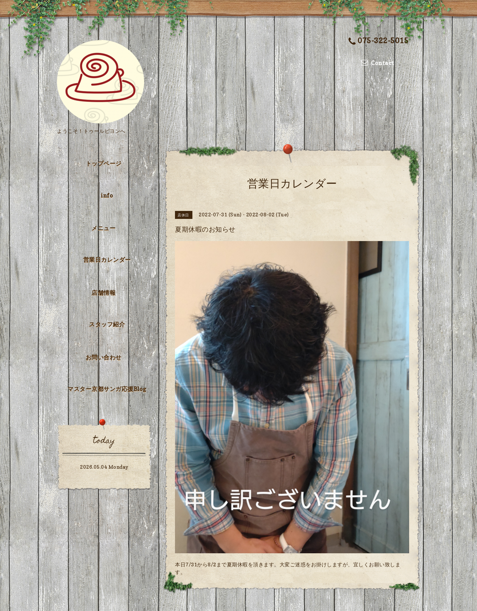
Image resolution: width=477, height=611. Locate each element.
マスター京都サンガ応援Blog (107, 388)
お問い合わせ (104, 357)
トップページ (104, 163)
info (107, 195)
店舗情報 (103, 292)
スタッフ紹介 (107, 324)
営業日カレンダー (107, 259)
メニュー (103, 228)
